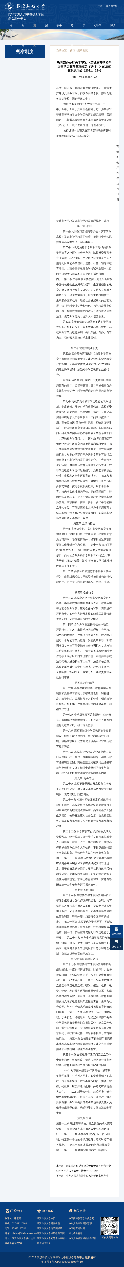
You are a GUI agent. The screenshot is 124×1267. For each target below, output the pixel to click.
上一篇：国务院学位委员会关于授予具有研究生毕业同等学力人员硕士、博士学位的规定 (83, 1168)
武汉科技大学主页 (46, 1218)
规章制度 (82, 50)
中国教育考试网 (77, 1228)
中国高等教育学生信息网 (81, 1218)
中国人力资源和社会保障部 (82, 1238)
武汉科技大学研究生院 (48, 1223)
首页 (72, 50)
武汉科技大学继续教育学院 (51, 1233)
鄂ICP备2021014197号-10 (67, 1261)
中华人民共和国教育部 (80, 1223)
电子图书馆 (111, 6)
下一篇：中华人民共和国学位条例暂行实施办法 (82, 1175)
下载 (100, 6)
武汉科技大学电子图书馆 (49, 1228)
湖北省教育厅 (76, 1233)
